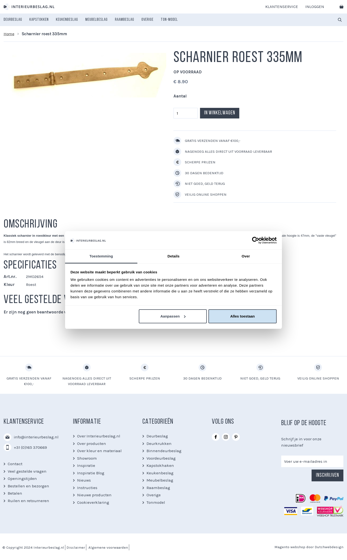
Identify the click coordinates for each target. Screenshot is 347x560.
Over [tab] (246, 256)
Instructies (87, 487)
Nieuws (84, 480)
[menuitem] (13, 20)
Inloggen (314, 6)
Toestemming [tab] (101, 256)
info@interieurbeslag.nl (36, 437)
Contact (15, 463)
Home (9, 33)
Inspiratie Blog (90, 472)
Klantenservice (281, 6)
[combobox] (339, 20)
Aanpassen (173, 316)
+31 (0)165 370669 (30, 447)
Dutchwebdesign (329, 547)
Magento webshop (289, 547)
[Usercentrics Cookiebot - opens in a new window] (255, 240)
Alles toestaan (242, 316)
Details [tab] (173, 256)
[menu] (90, 20)
